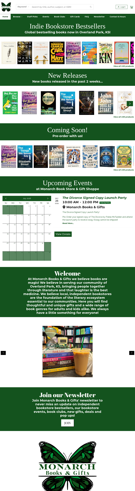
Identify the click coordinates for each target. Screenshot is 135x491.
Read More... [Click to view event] (68, 223)
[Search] (90, 6)
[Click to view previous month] (6, 198)
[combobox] (23, 6)
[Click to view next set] (130, 103)
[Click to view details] (8, 53)
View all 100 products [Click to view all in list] (123, 66)
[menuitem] (5, 17)
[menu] (67, 17)
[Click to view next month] (47, 198)
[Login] (121, 7)
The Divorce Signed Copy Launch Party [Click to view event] (94, 198)
